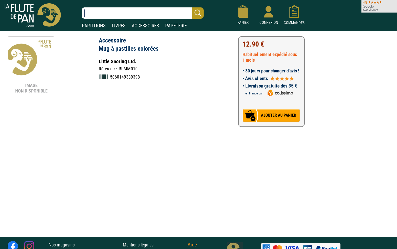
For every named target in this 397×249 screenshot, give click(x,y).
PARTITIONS (94, 26)
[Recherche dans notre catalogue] (143, 13)
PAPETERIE (176, 26)
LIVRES (119, 26)
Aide (192, 245)
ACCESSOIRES (145, 26)
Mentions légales (138, 244)
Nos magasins (62, 244)
